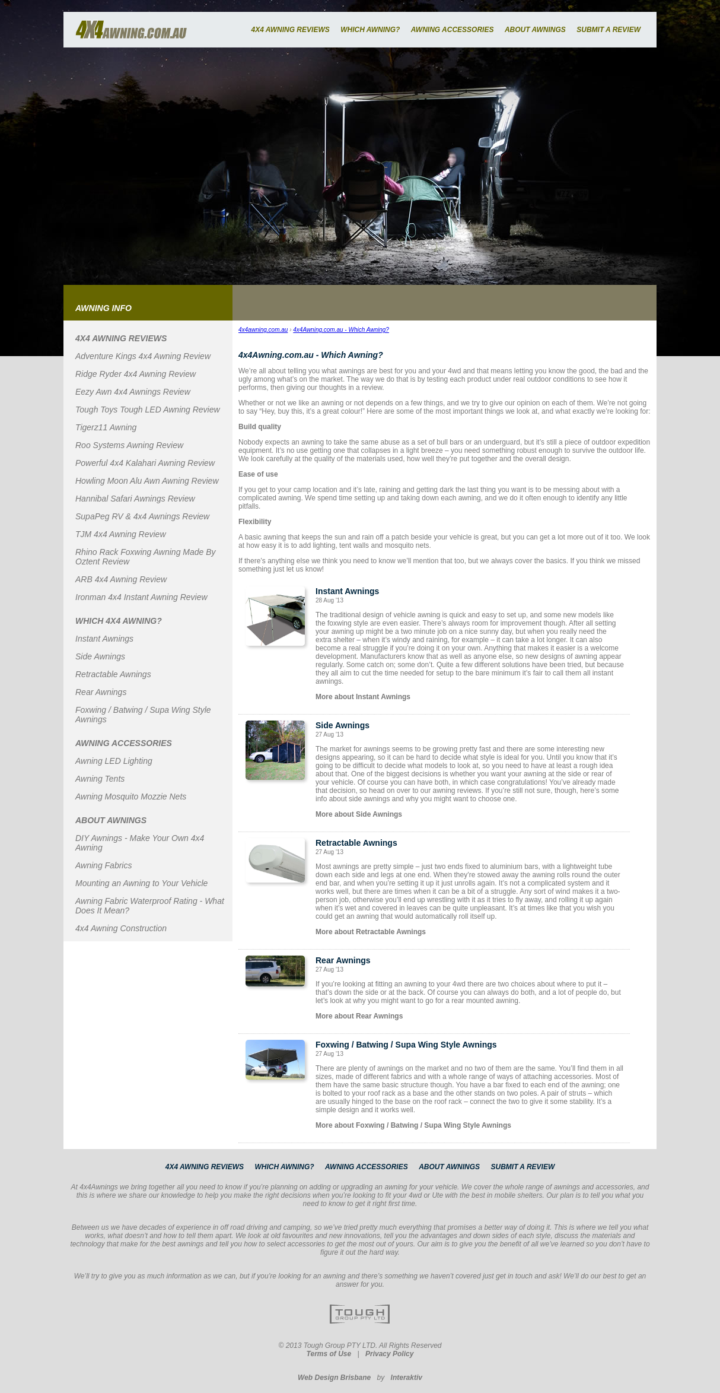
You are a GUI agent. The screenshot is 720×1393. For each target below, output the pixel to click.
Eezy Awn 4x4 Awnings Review (132, 391)
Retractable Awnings (113, 674)
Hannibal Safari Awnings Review (135, 498)
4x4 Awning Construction (121, 928)
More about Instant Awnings (363, 697)
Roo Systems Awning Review (129, 445)
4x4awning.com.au (263, 329)
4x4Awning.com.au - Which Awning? (341, 329)
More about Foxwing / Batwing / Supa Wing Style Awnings (413, 1125)
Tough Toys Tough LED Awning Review (147, 409)
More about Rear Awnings (359, 1016)
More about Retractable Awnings (371, 932)
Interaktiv (406, 1377)
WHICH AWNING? (370, 30)
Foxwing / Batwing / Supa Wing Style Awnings (406, 1044)
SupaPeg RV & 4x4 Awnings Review (142, 516)
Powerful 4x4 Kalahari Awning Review (145, 463)
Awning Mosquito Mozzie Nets (130, 796)
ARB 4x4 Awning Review (121, 579)
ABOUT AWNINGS (535, 30)
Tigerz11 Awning (105, 427)
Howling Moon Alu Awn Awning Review (147, 481)
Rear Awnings (100, 692)
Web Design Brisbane (334, 1377)
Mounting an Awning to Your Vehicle (141, 883)
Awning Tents (100, 778)
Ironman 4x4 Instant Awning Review (141, 597)
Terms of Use (329, 1354)
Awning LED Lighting (113, 761)
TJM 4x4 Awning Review (120, 534)
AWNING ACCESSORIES (452, 30)
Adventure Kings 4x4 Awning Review (143, 356)
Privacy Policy (389, 1354)
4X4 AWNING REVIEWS (290, 30)
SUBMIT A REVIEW (608, 30)
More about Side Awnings (359, 814)
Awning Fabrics (103, 865)
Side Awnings (100, 656)
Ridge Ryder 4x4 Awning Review (135, 374)
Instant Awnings (104, 638)
